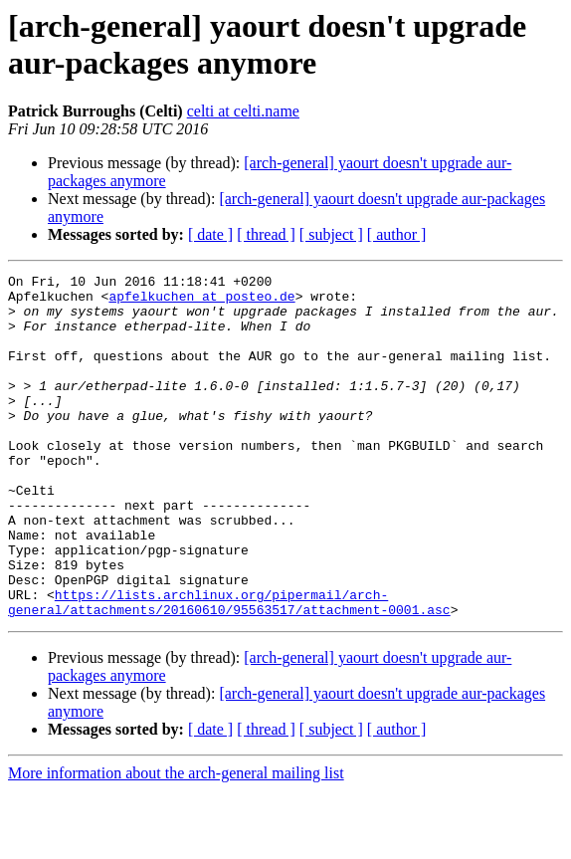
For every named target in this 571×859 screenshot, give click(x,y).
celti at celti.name (243, 111)
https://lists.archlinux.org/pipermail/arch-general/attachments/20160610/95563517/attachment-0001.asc (229, 669)
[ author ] (397, 234)
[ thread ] (266, 234)
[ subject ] (331, 234)
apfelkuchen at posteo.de (201, 302)
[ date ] (210, 234)
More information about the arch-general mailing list (176, 841)
